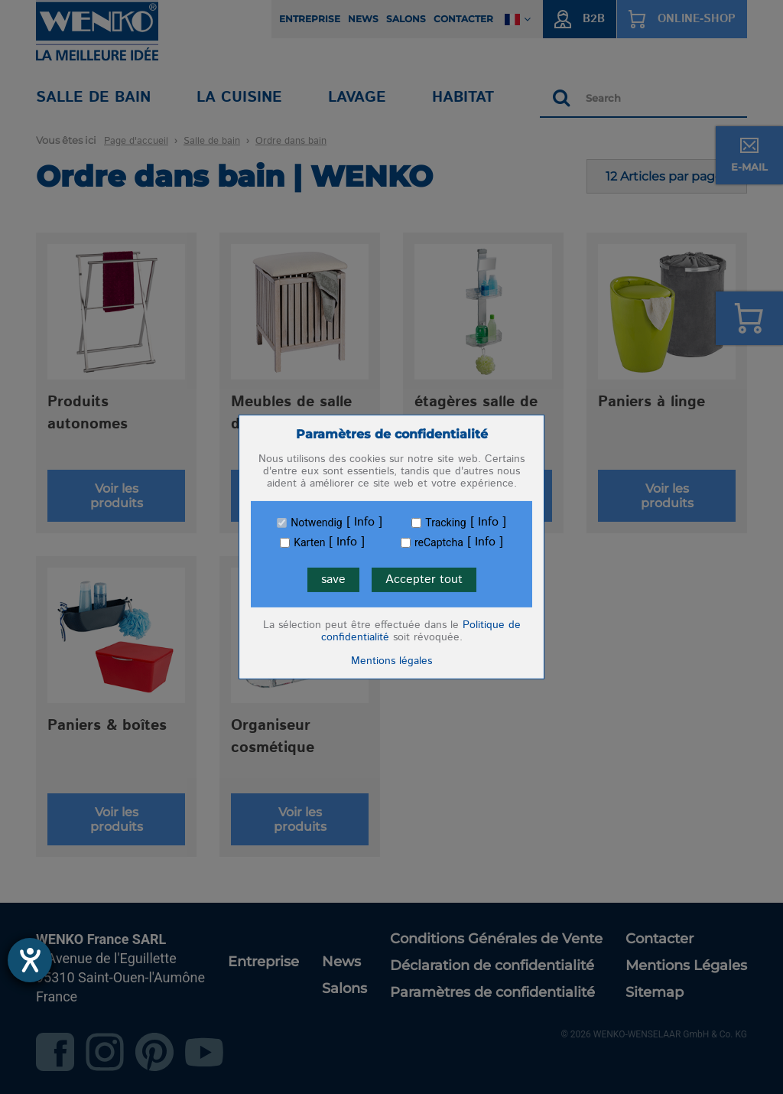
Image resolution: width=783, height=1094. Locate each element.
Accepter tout (424, 579)
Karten (309, 542)
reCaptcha (438, 542)
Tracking (445, 522)
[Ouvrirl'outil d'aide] (30, 960)
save (333, 579)
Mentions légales (391, 661)
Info (364, 522)
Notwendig (316, 522)
